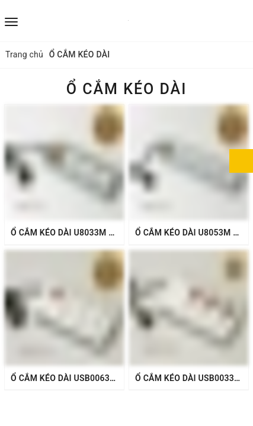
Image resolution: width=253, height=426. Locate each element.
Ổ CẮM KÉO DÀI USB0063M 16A (72, 378)
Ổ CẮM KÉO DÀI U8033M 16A (67, 232)
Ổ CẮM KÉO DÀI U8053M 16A (191, 232)
